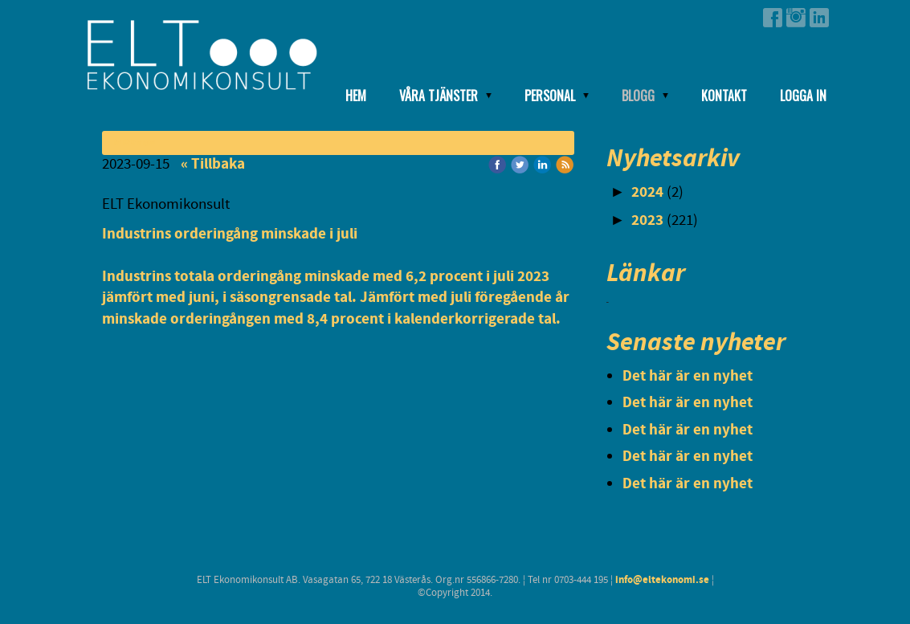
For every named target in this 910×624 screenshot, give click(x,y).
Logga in (803, 95)
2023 (647, 220)
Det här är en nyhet (687, 376)
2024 (647, 192)
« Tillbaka (213, 164)
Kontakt (724, 95)
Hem (355, 95)
